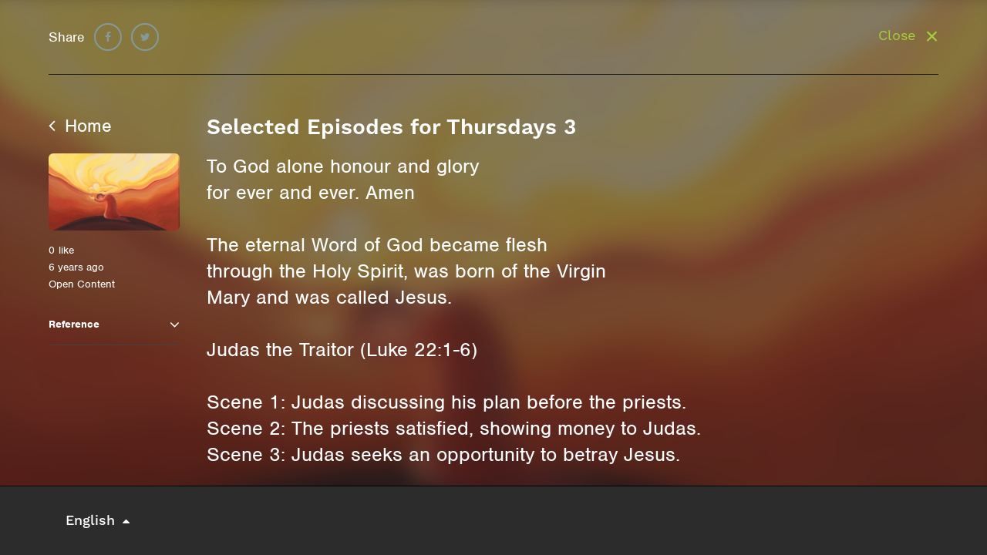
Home (80, 125)
